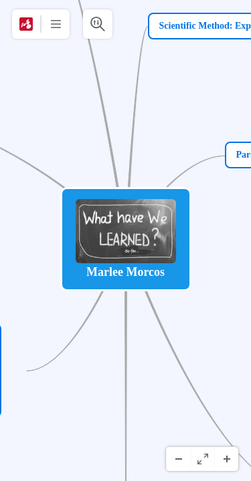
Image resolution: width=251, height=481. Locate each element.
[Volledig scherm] (202, 459)
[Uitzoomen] (178, 459)
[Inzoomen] (226, 459)
